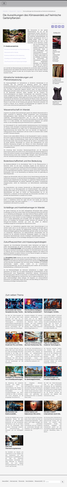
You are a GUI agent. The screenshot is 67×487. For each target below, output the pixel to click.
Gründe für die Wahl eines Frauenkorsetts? (57, 103)
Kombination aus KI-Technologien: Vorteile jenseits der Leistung (51, 312)
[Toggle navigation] (4, 3)
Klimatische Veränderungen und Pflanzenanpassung (16, 49)
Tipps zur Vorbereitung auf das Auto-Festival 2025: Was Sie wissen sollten (33, 345)
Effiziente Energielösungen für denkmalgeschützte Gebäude (33, 379)
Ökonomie (21, 481)
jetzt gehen (31, 201)
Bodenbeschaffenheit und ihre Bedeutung (14, 55)
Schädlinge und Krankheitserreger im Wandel (15, 58)
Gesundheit (5, 481)
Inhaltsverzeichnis (11, 46)
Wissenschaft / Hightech (15, 11)
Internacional (13, 481)
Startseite (5, 11)
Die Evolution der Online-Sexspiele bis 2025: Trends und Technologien (14, 312)
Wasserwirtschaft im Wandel (11, 52)
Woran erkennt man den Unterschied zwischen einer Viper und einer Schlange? (56, 56)
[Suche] (52, 481)
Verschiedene (29, 481)
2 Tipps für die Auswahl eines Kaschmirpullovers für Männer (58, 81)
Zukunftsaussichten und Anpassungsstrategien (15, 61)
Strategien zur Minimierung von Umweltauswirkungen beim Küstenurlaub (14, 379)
